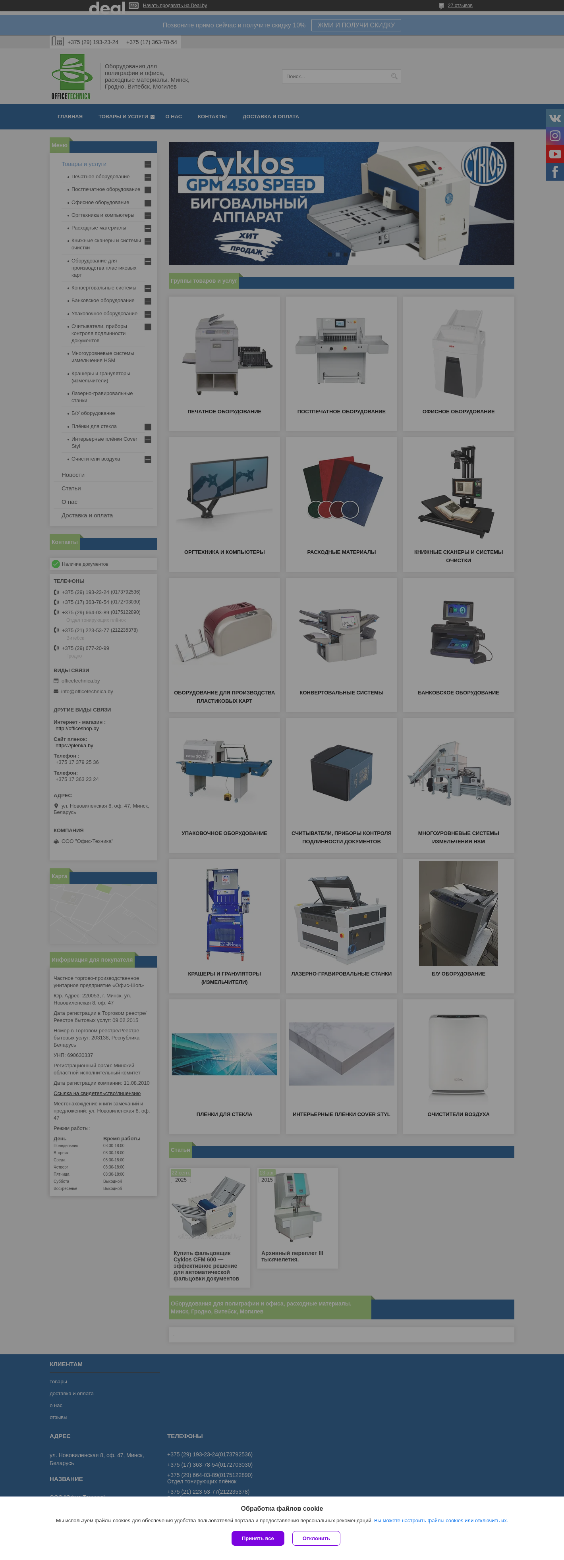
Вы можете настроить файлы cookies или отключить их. (441, 1520)
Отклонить (316, 1538)
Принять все (258, 1538)
